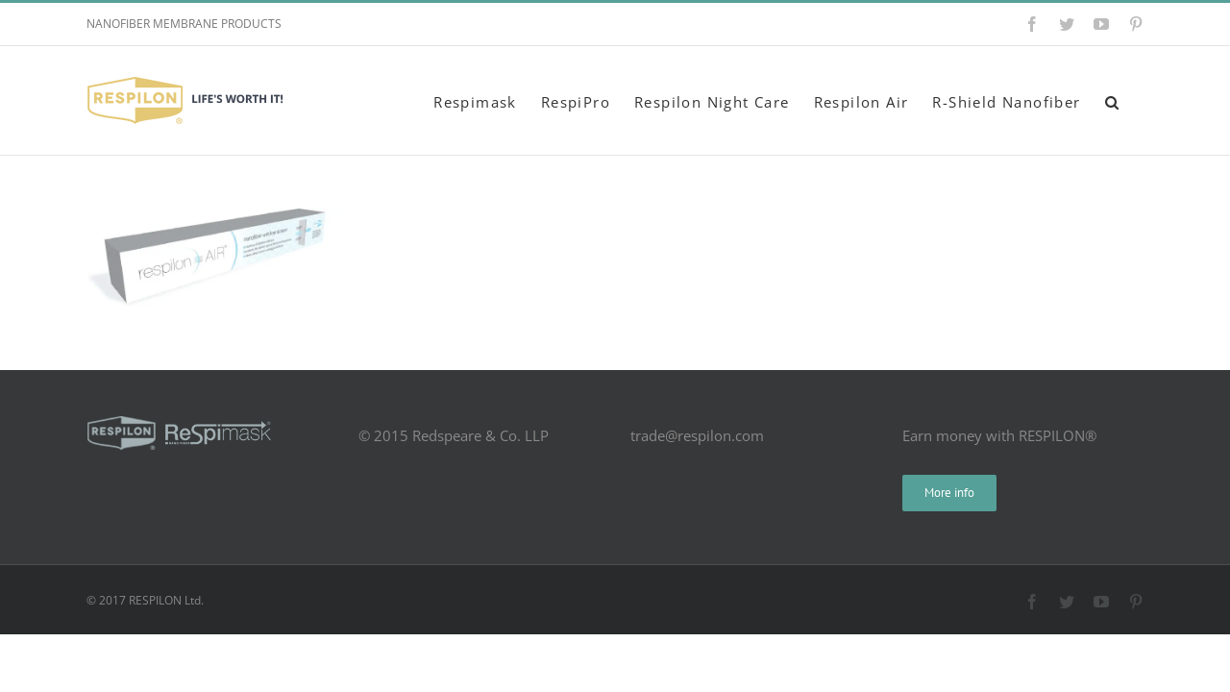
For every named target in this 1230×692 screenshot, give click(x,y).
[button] (1136, 100)
